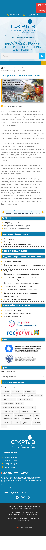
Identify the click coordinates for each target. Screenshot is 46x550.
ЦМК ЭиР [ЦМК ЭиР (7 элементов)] (36, 423)
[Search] (42, 56)
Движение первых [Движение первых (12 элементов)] (35, 396)
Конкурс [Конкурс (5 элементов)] (31, 407)
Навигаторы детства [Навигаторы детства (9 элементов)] (10, 411)
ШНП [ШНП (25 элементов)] (4, 427)
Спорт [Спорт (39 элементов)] (36, 419)
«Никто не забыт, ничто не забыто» (13, 488)
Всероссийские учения (9, 485)
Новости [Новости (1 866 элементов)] (25, 411)
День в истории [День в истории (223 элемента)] (9, 400)
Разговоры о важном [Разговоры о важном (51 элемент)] (11, 419)
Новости (19, 106)
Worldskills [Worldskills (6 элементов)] (17, 392)
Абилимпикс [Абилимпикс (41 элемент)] (30, 392)
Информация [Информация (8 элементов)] (8, 403)
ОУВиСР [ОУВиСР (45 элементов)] (34, 411)
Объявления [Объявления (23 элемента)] (7, 415)
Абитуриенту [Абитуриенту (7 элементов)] (7, 396)
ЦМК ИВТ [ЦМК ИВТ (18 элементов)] (16, 423)
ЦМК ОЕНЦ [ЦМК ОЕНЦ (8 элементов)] (26, 423)
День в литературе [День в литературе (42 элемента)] (25, 400)
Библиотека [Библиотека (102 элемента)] (20, 396)
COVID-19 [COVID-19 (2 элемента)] (6, 392)
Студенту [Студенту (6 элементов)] (6, 423)
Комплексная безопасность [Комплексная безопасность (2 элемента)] (13, 407)
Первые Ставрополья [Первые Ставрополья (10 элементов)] (23, 415)
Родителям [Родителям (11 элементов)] (26, 419)
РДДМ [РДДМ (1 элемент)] (37, 415)
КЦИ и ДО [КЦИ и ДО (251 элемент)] (19, 403)
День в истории (9, 106)
